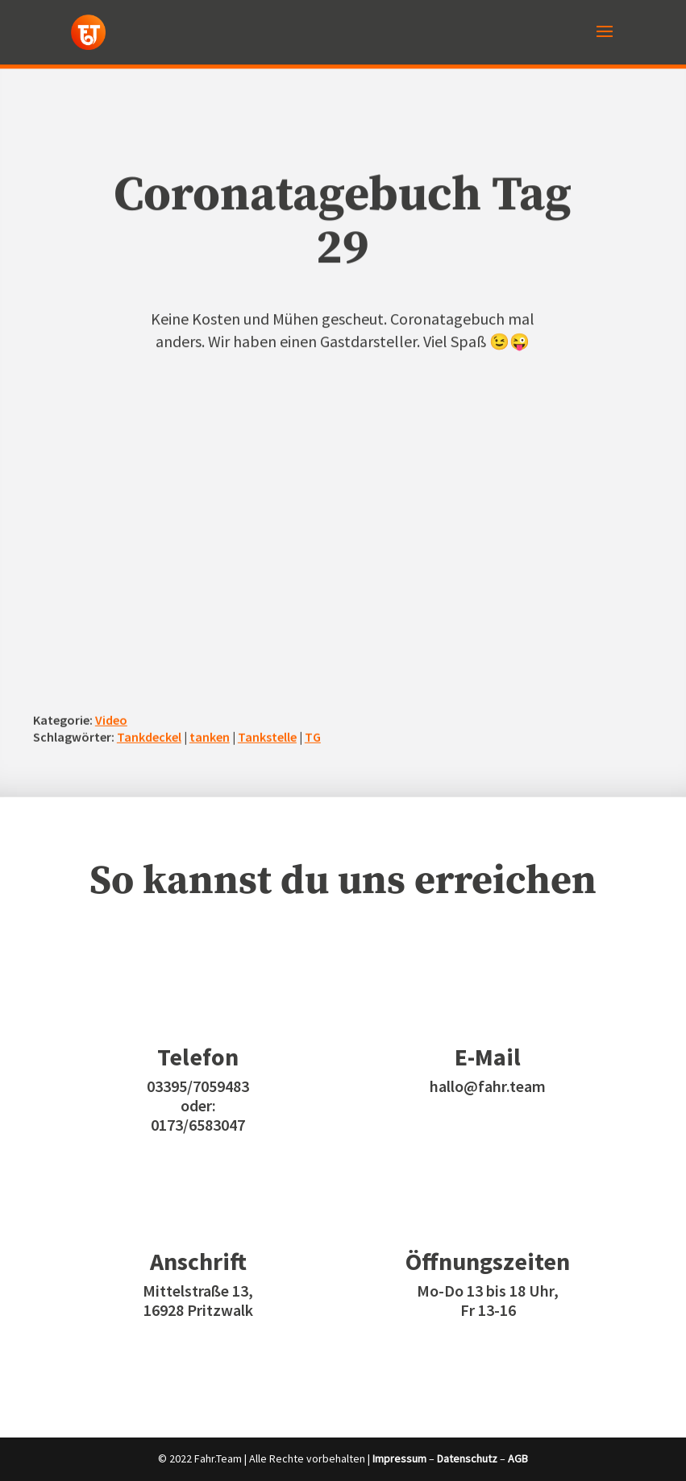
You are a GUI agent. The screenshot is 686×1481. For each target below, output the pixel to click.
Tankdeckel (149, 736)
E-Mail (488, 1056)
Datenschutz (467, 1458)
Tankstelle (267, 736)
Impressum (399, 1458)
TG (313, 736)
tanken (209, 736)
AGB (518, 1458)
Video (111, 720)
